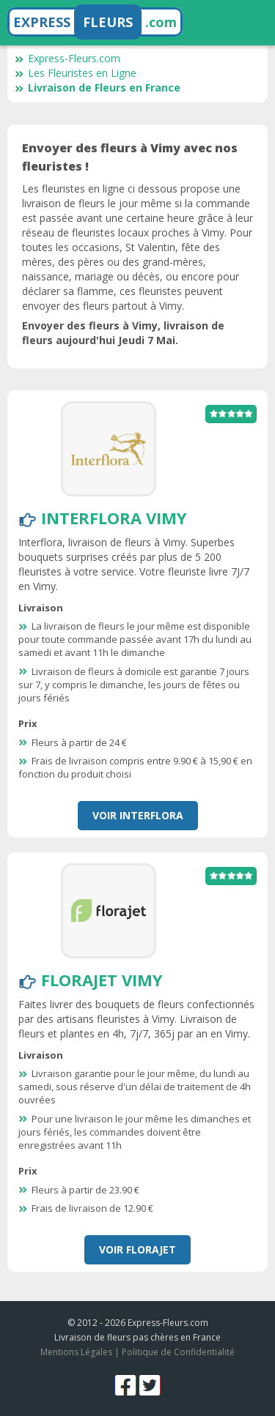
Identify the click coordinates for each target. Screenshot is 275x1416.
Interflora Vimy (114, 518)
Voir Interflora (137, 815)
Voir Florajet (137, 1249)
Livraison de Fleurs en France (97, 87)
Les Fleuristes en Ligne (75, 73)
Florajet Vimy (102, 980)
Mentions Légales (76, 1352)
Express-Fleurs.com (67, 58)
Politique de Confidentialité (178, 1352)
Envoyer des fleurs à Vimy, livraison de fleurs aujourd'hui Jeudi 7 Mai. (123, 332)
